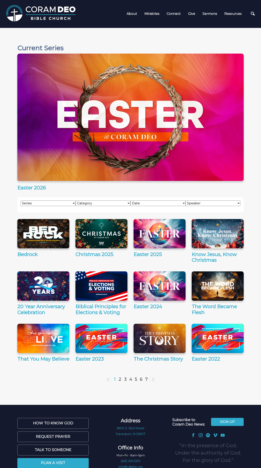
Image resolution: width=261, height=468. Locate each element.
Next (153, 379)
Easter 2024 (148, 306)
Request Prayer (53, 436)
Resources (232, 14)
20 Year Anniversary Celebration (41, 309)
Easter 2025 (148, 254)
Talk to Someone (53, 450)
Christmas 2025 (94, 254)
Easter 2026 (31, 188)
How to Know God (53, 423)
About (132, 14)
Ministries (151, 14)
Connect (174, 14)
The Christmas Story (158, 359)
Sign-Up (227, 422)
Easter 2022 (206, 359)
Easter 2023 (89, 359)
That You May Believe (43, 359)
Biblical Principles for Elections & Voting (100, 309)
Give (191, 14)
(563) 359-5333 (130, 461)
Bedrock (27, 254)
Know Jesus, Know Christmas (214, 257)
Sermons (209, 14)
